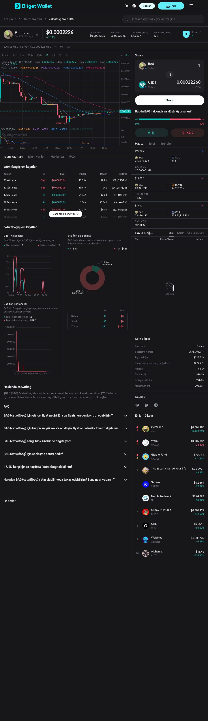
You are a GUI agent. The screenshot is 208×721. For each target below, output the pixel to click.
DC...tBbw (119, 195)
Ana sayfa (10, 19)
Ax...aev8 (119, 202)
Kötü (187, 132)
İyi (151, 132)
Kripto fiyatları (32, 19)
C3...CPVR (119, 180)
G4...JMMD (118, 187)
